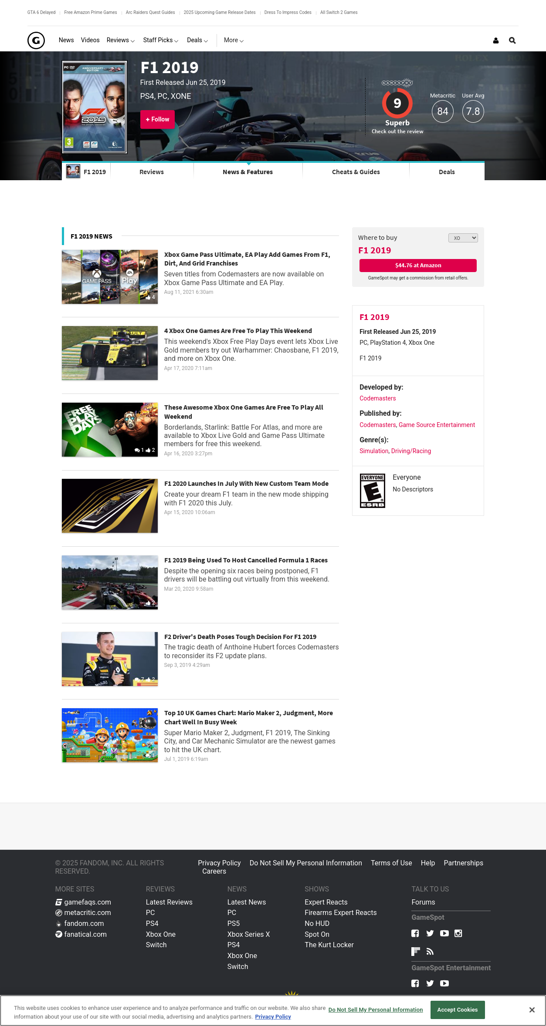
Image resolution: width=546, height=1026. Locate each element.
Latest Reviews (169, 902)
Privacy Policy (219, 863)
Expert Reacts (326, 902)
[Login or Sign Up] (495, 40)
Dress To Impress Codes (288, 12)
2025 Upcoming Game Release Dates (220, 12)
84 (442, 112)
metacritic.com (83, 912)
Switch (156, 945)
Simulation (373, 450)
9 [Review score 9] (397, 102)
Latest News (246, 902)
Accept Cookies (457, 1009)
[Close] (532, 1009)
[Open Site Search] (512, 40)
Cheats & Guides (356, 171)
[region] (273, 1010)
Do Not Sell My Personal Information (306, 863)
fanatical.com (81, 934)
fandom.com (79, 923)
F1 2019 (169, 67)
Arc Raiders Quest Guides (150, 12)
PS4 (152, 923)
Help (428, 863)
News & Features (248, 171)
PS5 (233, 923)
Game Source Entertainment (437, 424)
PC (150, 912)
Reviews (151, 171)
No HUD (317, 923)
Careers (214, 871)
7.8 (473, 112)
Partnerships (464, 863)
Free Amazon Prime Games (90, 12)
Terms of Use (391, 863)
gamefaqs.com (83, 902)
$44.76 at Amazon (418, 265)
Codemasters (377, 398)
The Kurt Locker (329, 945)
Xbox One (161, 934)
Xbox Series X (248, 934)
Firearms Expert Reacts (340, 912)
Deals (447, 171)
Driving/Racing (411, 450)
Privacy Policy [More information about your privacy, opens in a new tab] (273, 1016)
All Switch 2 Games (339, 12)
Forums (423, 902)
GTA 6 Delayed (41, 12)
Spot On (317, 934)
